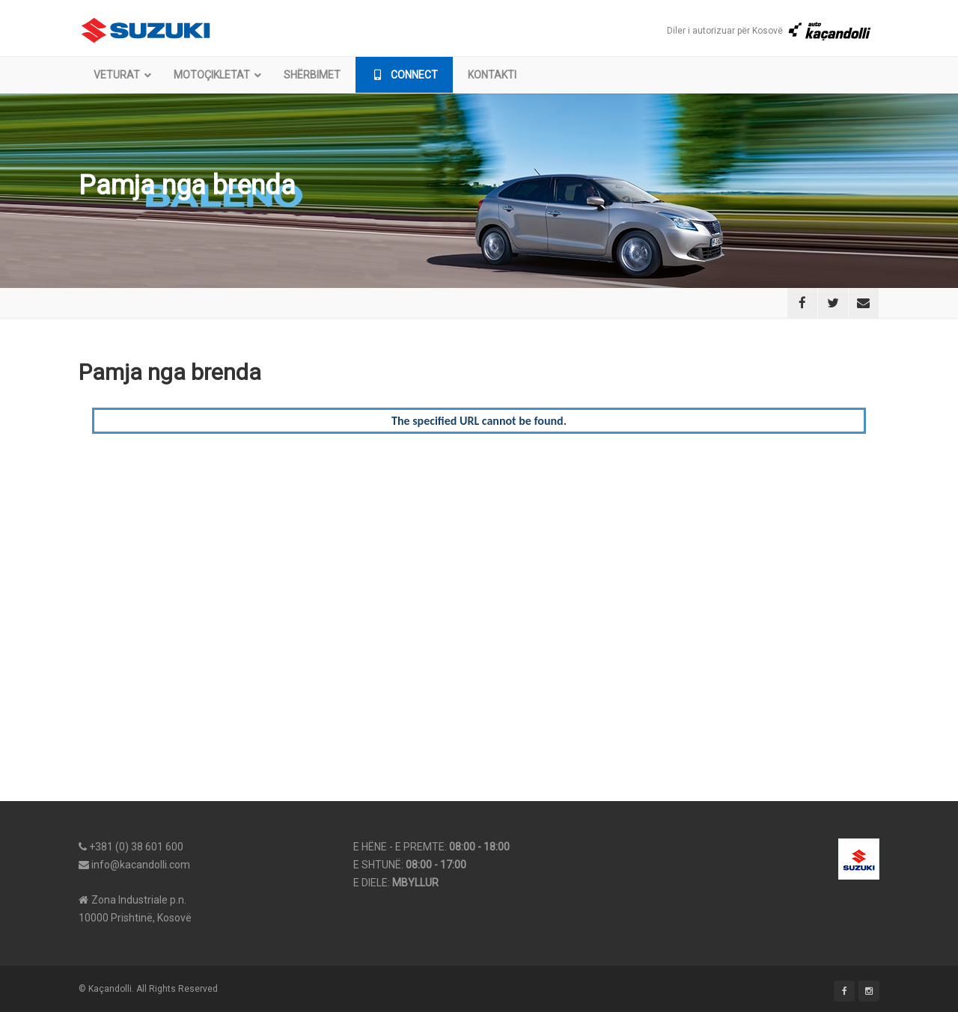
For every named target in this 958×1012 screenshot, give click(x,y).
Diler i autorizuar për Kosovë (769, 30)
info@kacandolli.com (140, 865)
